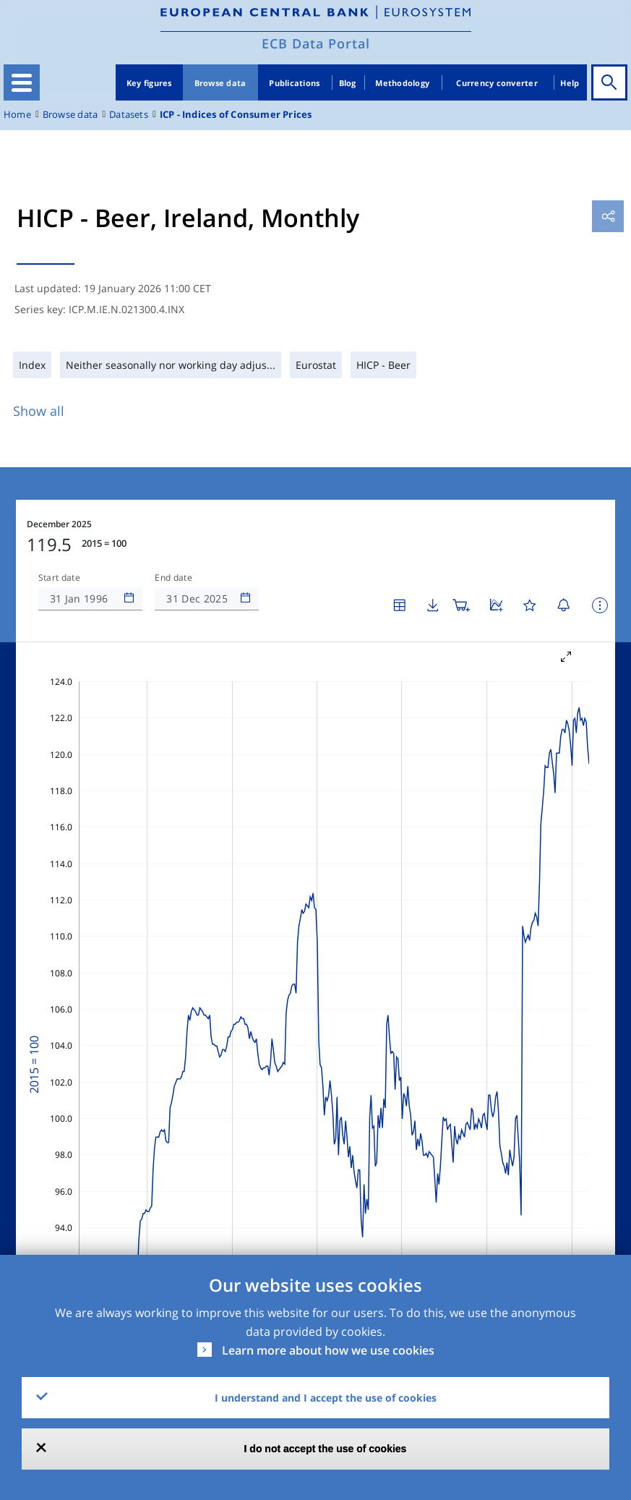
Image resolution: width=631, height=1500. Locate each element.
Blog (347, 82)
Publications (294, 82)
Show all (38, 410)
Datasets (128, 114)
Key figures (149, 82)
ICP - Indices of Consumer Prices (236, 114)
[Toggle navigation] (22, 82)
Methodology (402, 82)
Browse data (220, 82)
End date (173, 578)
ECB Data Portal (316, 43)
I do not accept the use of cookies (325, 1448)
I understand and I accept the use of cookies (326, 1398)
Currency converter (497, 82)
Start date (59, 578)
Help (569, 82)
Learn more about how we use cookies (328, 1350)
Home (17, 114)
